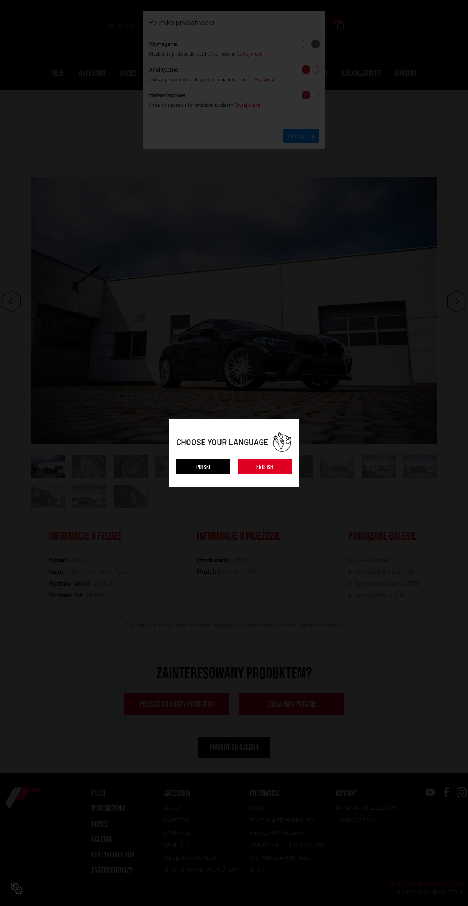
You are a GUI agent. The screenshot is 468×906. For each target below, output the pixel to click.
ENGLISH (264, 467)
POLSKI (203, 467)
